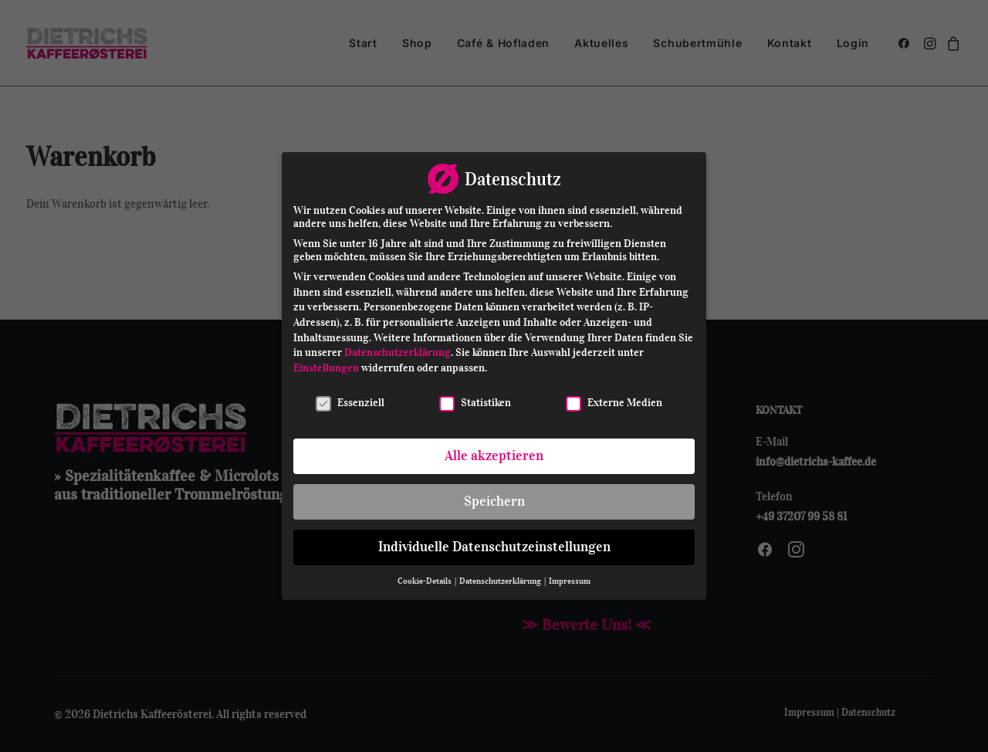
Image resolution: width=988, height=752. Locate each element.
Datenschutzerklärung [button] (501, 580)
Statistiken (475, 402)
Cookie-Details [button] (425, 580)
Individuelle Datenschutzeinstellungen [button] (494, 546)
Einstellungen (326, 367)
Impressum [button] (569, 580)
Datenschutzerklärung (397, 352)
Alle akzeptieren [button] (494, 455)
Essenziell (350, 402)
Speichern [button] (494, 501)
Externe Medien (614, 402)
